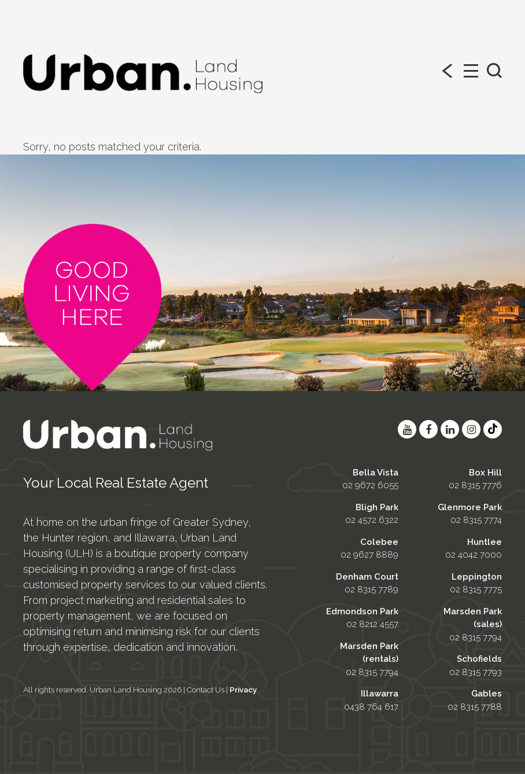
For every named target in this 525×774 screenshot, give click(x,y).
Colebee (379, 542)
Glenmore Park (470, 507)
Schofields (479, 659)
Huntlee (484, 542)
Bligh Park (377, 507)
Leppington (477, 577)
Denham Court (367, 577)
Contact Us (205, 689)
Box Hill (485, 472)
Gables (486, 693)
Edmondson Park (362, 611)
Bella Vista (375, 472)
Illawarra (379, 693)
